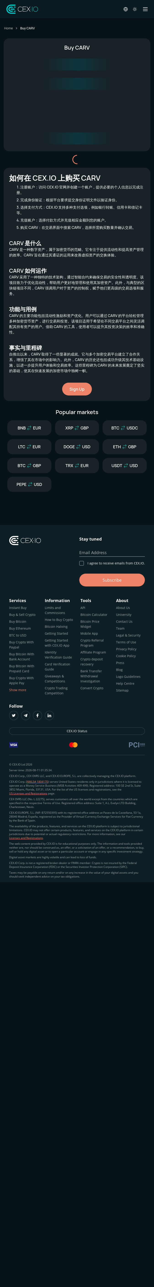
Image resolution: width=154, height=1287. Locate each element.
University (123, 614)
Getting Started (56, 633)
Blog (119, 669)
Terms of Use (126, 642)
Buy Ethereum (20, 628)
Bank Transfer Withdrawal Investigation (91, 676)
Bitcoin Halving (56, 626)
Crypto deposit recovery (91, 661)
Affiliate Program (93, 652)
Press (120, 663)
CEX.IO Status (77, 731)
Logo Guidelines (128, 676)
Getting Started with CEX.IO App (57, 643)
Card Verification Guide (57, 666)
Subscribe (112, 580)
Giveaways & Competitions (55, 678)
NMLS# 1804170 (37, 782)
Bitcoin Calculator (93, 614)
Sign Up (77, 389)
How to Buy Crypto (59, 619)
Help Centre (125, 683)
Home (8, 28)
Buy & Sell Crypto (22, 614)
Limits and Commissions (55, 610)
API (82, 608)
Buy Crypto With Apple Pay (21, 680)
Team (120, 628)
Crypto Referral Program (92, 643)
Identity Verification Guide (58, 654)
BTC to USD (17, 635)
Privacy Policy (126, 649)
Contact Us (124, 621)
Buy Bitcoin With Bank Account (21, 656)
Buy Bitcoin (17, 621)
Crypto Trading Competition (56, 690)
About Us (123, 608)
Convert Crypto (91, 688)
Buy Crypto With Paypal (21, 644)
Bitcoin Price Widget (89, 624)
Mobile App (89, 633)
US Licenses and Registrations (28, 793)
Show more (17, 690)
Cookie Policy (126, 656)
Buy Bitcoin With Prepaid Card (21, 668)
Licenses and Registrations (26, 838)
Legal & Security (128, 635)
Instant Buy (18, 608)
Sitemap (122, 690)
